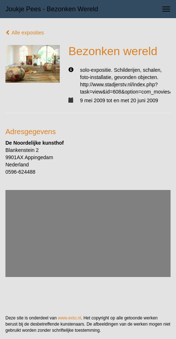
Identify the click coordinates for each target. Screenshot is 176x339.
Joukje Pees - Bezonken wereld (51, 9)
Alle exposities (24, 33)
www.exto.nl (69, 318)
